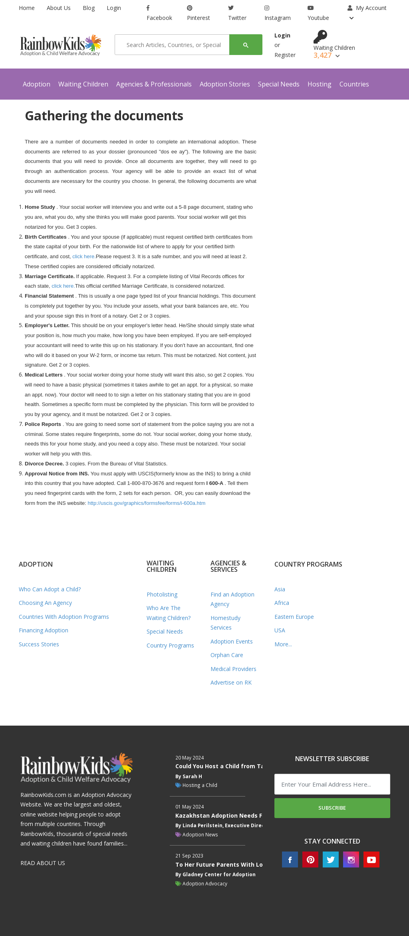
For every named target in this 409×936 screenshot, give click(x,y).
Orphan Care (226, 655)
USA (279, 630)
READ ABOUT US (42, 863)
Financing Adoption (43, 630)
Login (114, 8)
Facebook (159, 13)
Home (27, 8)
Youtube (318, 13)
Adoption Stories (225, 84)
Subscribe (332, 807)
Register (285, 55)
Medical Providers (233, 669)
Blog (89, 8)
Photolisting (162, 594)
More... (283, 644)
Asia (279, 589)
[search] (174, 44)
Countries (354, 84)
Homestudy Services (225, 623)
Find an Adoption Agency (232, 599)
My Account (367, 8)
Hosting (320, 84)
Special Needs (279, 84)
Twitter (237, 13)
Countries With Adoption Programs (64, 616)
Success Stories (39, 644)
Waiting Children (83, 84)
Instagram (277, 13)
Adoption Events (231, 641)
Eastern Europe (294, 616)
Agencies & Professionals (154, 84)
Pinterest (198, 13)
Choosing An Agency (45, 602)
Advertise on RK (231, 682)
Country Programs (170, 645)
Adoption (36, 84)
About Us (59, 8)
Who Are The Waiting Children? (169, 613)
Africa (281, 602)
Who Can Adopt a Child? (50, 589)
